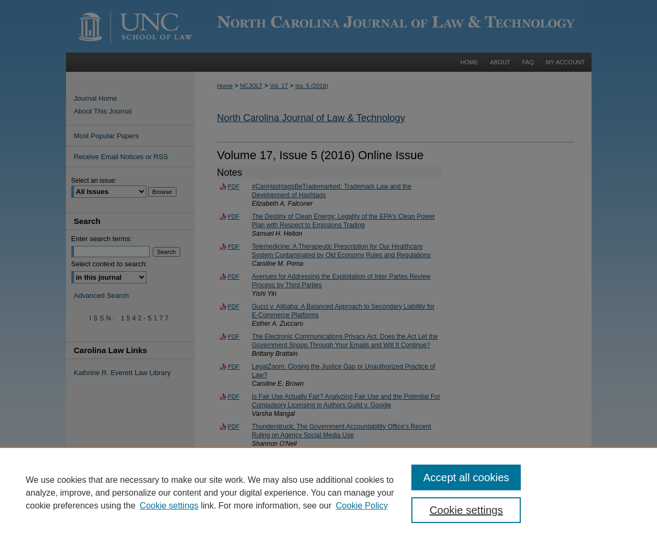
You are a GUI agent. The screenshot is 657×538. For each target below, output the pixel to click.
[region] (328, 492)
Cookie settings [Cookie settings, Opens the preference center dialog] (466, 510)
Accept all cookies (466, 477)
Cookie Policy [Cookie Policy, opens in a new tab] (362, 505)
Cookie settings (169, 505)
